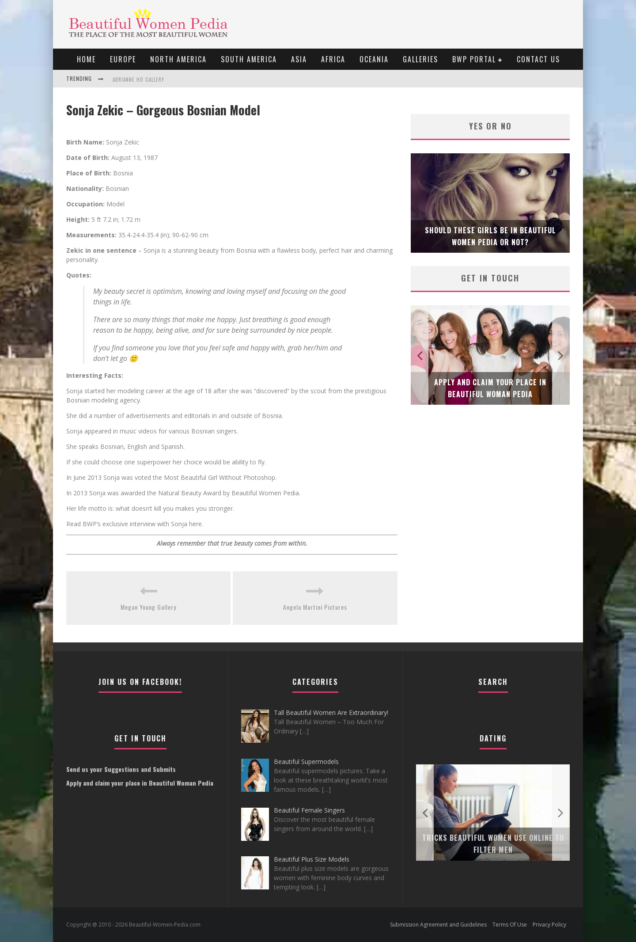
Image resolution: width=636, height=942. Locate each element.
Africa (333, 59)
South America (249, 59)
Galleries (420, 59)
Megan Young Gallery (148, 607)
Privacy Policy (549, 924)
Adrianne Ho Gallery (138, 79)
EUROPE (123, 59)
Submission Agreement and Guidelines (438, 924)
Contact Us (538, 59)
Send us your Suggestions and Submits (121, 769)
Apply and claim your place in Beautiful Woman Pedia (139, 782)
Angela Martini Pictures (315, 607)
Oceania (374, 59)
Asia (299, 59)
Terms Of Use (509, 924)
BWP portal (474, 59)
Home (86, 59)
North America (178, 59)
